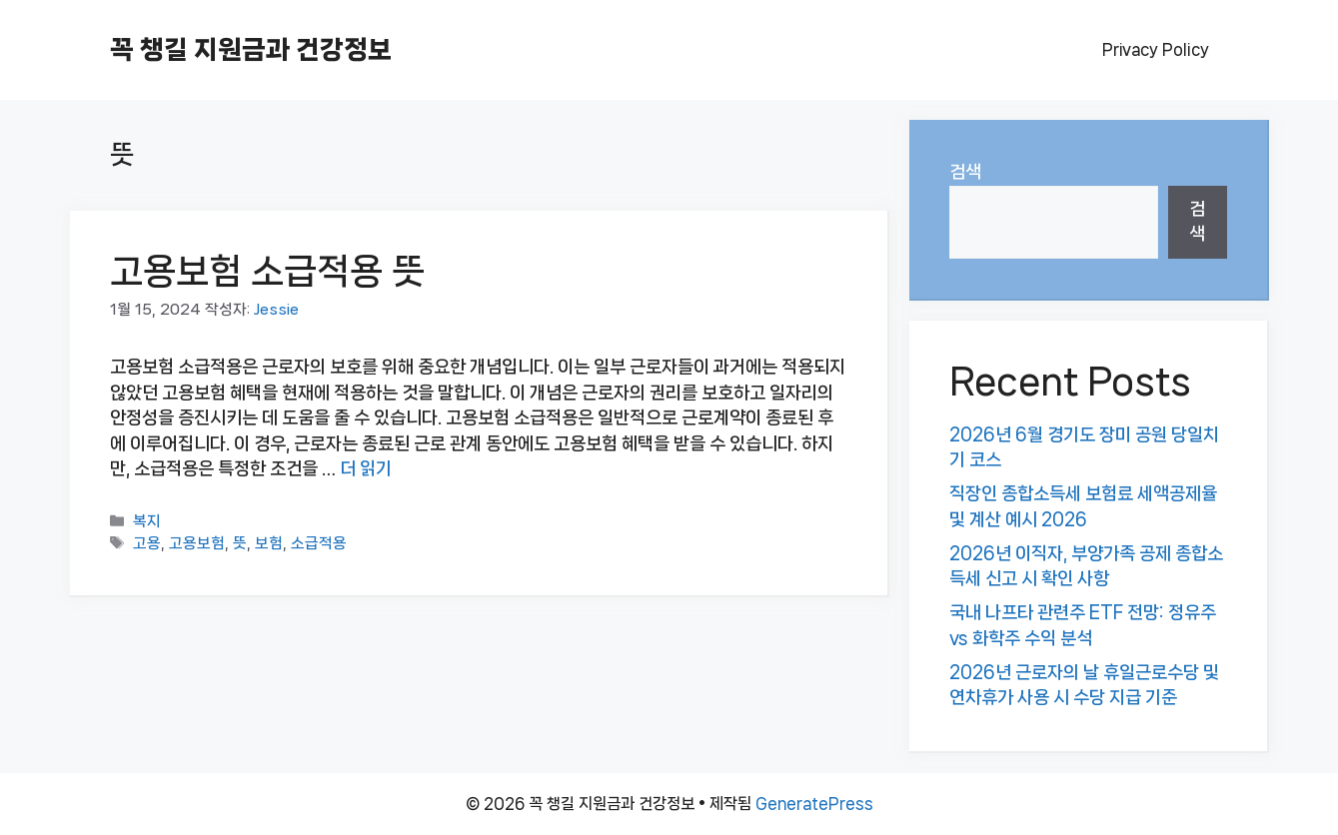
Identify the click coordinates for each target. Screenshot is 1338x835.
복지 (147, 521)
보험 (269, 543)
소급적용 (319, 543)
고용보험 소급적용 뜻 (267, 271)
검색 (965, 172)
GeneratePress (814, 803)
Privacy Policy (1155, 49)
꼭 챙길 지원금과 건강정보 (251, 49)
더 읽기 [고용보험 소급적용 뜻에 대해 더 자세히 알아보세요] (366, 468)
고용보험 (197, 543)
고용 (147, 543)
